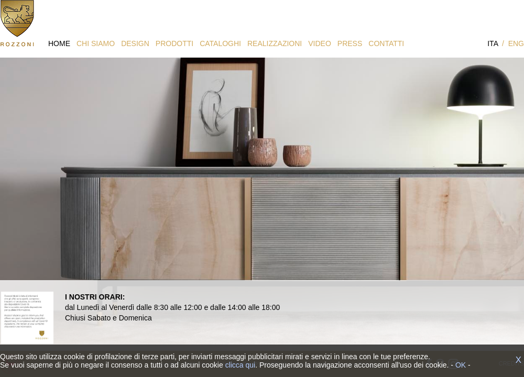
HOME (59, 43)
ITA (492, 43)
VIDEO (319, 43)
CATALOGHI (220, 43)
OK (460, 365)
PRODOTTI (174, 43)
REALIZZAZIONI (274, 43)
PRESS (349, 43)
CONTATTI (386, 43)
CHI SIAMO (96, 43)
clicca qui (240, 365)
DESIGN (135, 43)
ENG (516, 43)
